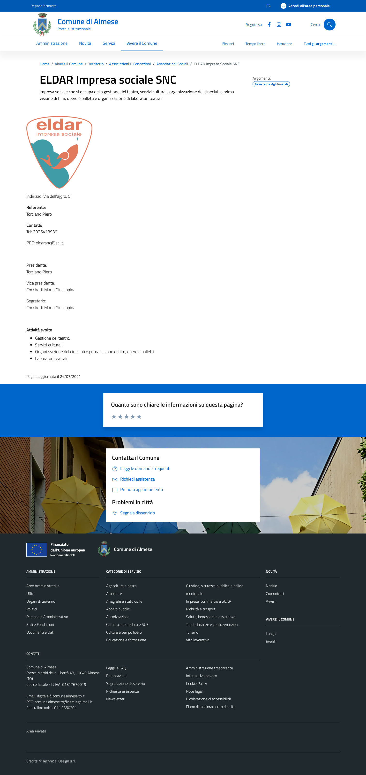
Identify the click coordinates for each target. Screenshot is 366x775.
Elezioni (228, 43)
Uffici (30, 593)
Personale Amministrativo (47, 617)
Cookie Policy (196, 683)
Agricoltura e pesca (121, 586)
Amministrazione (51, 43)
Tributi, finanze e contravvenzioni (212, 624)
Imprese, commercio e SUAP (208, 601)
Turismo (192, 632)
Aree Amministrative (43, 586)
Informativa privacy (201, 676)
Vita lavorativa (197, 640)
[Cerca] (329, 24)
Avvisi (270, 601)
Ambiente (114, 593)
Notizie (271, 586)
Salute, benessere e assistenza (210, 617)
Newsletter (115, 699)
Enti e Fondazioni (40, 624)
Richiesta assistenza (122, 691)
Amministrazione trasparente (209, 668)
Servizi (109, 43)
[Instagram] (277, 24)
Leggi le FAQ (116, 668)
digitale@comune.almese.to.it (61, 696)
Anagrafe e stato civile (124, 601)
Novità (85, 43)
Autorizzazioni (117, 617)
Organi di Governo (40, 601)
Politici (31, 609)
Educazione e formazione (126, 640)
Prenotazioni (116, 676)
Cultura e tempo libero (124, 632)
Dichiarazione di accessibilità (208, 699)
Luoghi (271, 633)
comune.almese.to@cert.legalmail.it (63, 702)
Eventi (271, 641)
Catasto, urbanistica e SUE (127, 624)
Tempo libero (255, 43)
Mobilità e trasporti (201, 609)
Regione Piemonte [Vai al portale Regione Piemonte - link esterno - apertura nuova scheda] (43, 5)
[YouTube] (286, 24)
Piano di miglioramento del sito (210, 706)
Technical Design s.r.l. (59, 761)
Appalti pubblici (118, 609)
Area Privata (36, 731)
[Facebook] (267, 24)
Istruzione (284, 43)
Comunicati (275, 593)
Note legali (194, 691)
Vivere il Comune (142, 43)
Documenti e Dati (40, 632)
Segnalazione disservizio (125, 683)
